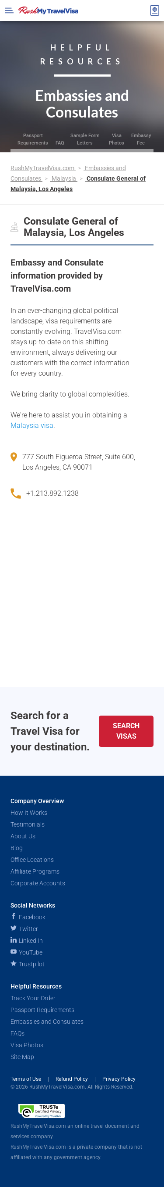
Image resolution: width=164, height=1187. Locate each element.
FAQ (60, 143)
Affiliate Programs (34, 871)
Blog (16, 847)
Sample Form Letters (85, 139)
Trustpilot (27, 964)
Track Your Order (33, 998)
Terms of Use (26, 1079)
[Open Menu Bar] (9, 10)
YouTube (26, 952)
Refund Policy (72, 1079)
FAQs (17, 1033)
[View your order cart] (155, 10)
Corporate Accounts (37, 883)
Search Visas (126, 731)
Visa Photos (116, 139)
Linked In (26, 940)
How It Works (28, 812)
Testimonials (27, 824)
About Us (22, 836)
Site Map (22, 1056)
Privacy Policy (119, 1079)
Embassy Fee (141, 139)
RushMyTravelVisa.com (43, 168)
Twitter (24, 928)
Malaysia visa (31, 425)
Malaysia (64, 178)
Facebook (27, 917)
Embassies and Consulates (47, 1021)
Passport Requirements (32, 139)
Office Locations (32, 859)
